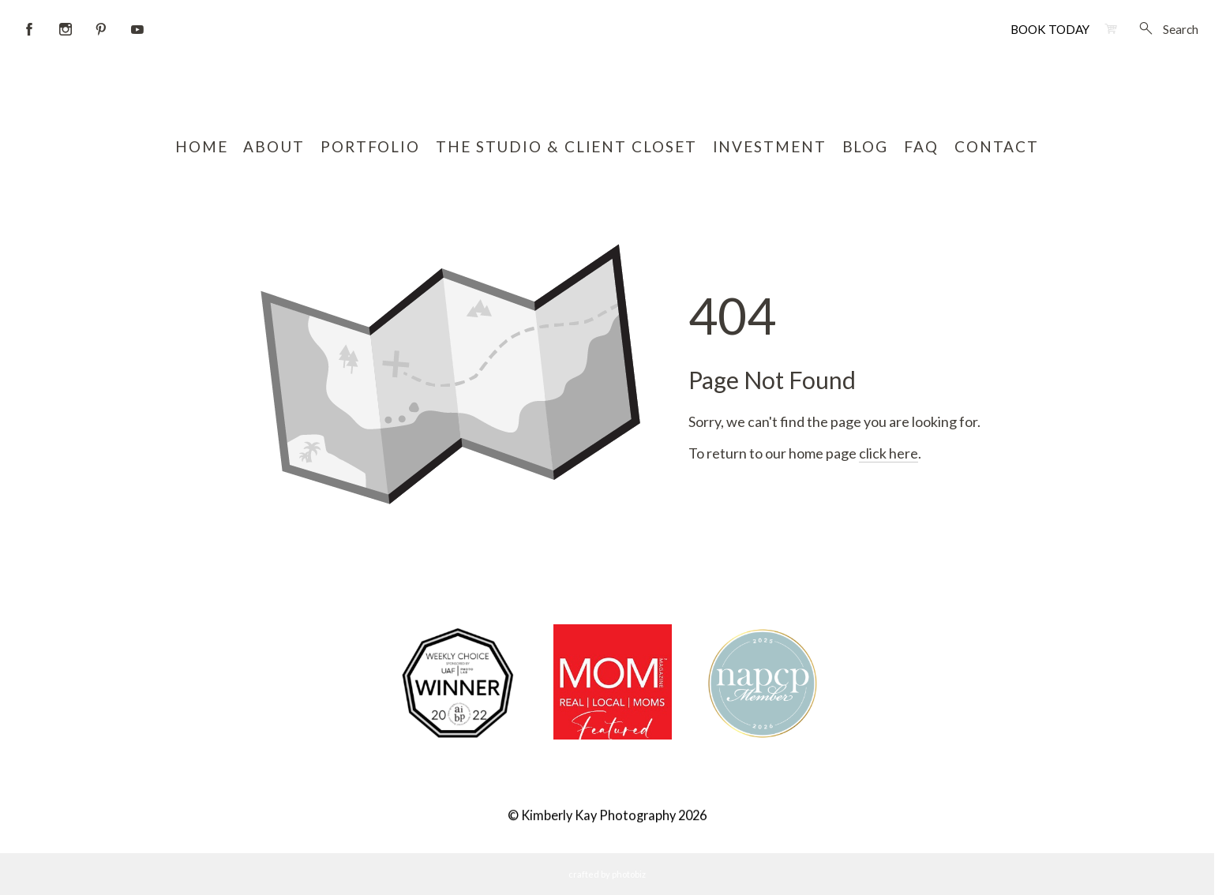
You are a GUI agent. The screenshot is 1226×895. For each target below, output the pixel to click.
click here (888, 453)
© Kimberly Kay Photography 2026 (607, 815)
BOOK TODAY (1049, 29)
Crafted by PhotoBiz (607, 874)
